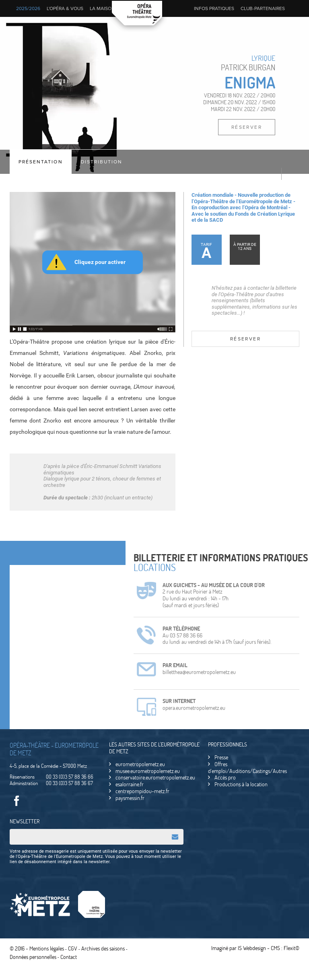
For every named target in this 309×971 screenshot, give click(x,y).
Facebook (16, 801)
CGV (72, 947)
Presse (221, 757)
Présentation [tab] (42, 162)
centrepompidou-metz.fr (142, 791)
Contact (68, 955)
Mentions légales (46, 947)
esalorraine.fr (129, 784)
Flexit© (291, 947)
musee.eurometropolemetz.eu (147, 771)
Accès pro (225, 777)
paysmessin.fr (129, 798)
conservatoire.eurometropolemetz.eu (155, 777)
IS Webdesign (252, 947)
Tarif (206, 252)
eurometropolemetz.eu (140, 764)
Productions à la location (241, 784)
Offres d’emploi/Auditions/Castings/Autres (247, 767)
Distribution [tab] (106, 162)
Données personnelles (33, 955)
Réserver (246, 127)
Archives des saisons (103, 947)
